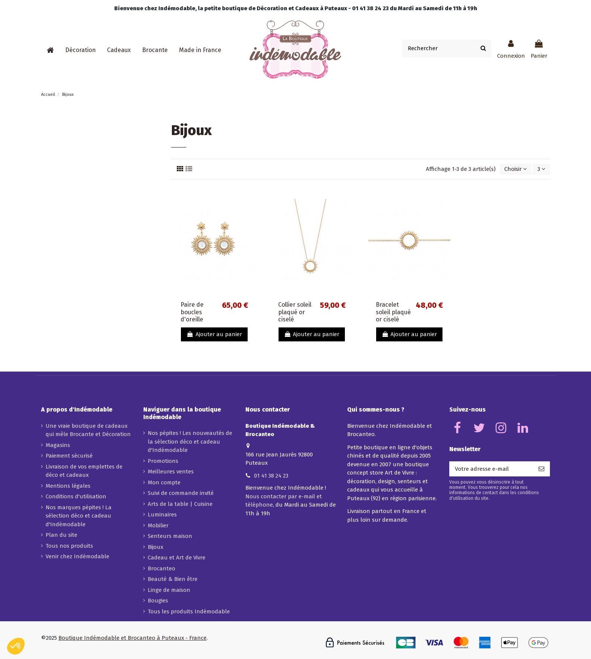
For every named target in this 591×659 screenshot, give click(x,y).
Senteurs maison (170, 536)
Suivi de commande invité (181, 493)
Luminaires (162, 514)
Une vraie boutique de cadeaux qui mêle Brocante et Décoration (88, 430)
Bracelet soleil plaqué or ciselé (393, 312)
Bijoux (155, 547)
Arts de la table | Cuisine (180, 504)
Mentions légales (68, 485)
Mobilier (158, 525)
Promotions (163, 461)
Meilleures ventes (171, 471)
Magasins (58, 445)
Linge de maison (169, 590)
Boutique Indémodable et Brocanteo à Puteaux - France (132, 637)
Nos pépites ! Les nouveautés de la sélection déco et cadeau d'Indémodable (190, 441)
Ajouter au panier (214, 334)
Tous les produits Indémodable (189, 611)
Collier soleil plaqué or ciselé (294, 312)
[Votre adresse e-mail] (491, 469)
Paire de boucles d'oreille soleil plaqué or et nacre (198, 319)
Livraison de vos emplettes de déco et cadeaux (84, 471)
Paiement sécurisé (69, 455)
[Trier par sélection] (515, 169)
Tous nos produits (69, 545)
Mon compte (164, 482)
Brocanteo (161, 568)
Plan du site (61, 535)
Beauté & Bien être (173, 579)
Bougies (158, 600)
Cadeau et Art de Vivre (176, 557)
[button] (80, 50)
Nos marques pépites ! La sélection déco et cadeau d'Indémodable (79, 516)
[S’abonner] (541, 469)
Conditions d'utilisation (76, 496)
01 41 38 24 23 (271, 475)
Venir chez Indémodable (77, 556)
